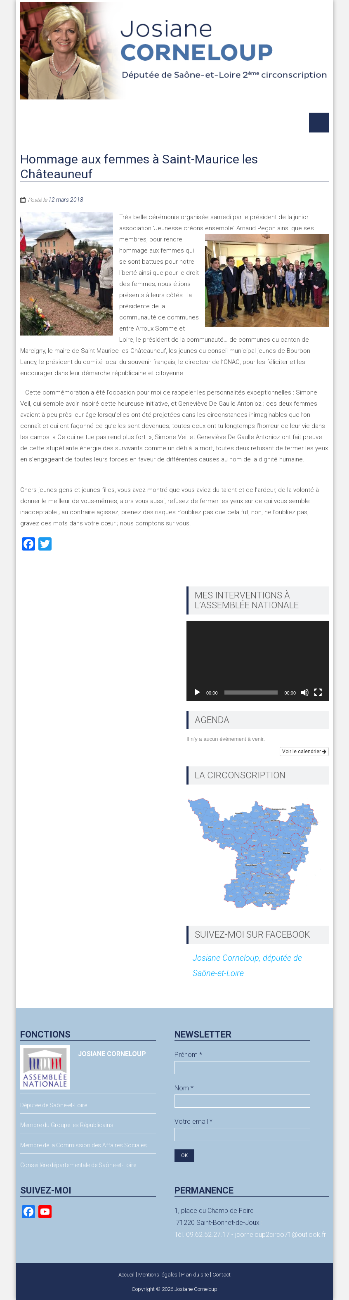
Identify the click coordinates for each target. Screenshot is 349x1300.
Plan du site (195, 1275)
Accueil (126, 1275)
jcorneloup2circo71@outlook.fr (280, 1235)
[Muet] (305, 692)
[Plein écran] (318, 692)
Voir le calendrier (304, 751)
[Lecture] (197, 692)
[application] (257, 661)
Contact (221, 1275)
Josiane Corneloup (195, 1289)
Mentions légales (157, 1275)
